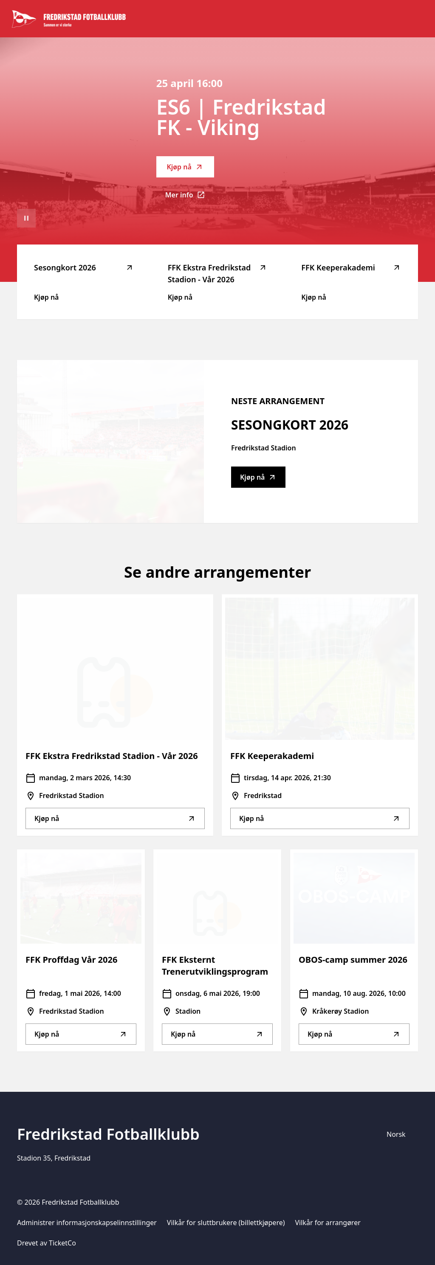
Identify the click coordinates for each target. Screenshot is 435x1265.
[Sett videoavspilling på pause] (26, 218)
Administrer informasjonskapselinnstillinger (87, 1222)
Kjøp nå (185, 166)
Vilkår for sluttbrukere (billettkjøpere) (226, 1222)
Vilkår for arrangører (328, 1222)
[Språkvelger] (399, 1134)
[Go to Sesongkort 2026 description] (110, 441)
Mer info (189, 197)
